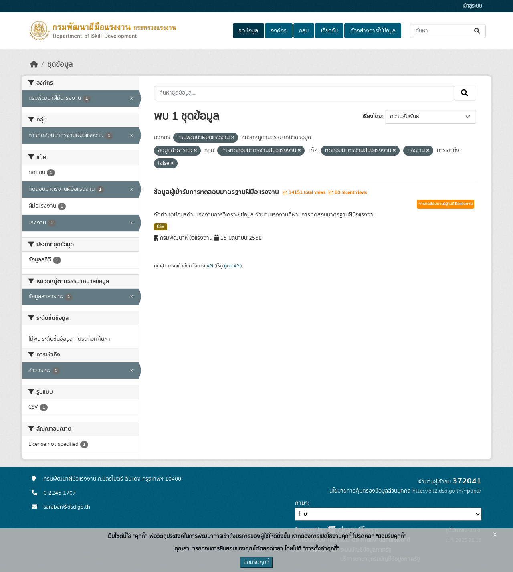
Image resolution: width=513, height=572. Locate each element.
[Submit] (477, 31)
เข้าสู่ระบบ (472, 6)
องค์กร (279, 31)
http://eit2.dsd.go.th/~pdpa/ (446, 491)
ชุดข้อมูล (248, 31)
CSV (160, 227)
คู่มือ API (232, 265)
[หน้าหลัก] (34, 64)
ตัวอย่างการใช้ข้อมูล (373, 31)
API (209, 265)
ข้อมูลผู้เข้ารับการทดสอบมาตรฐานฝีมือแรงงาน (217, 192)
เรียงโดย (372, 117)
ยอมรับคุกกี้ (256, 562)
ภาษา (301, 503)
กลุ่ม (304, 31)
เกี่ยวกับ (329, 31)
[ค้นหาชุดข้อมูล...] (448, 31)
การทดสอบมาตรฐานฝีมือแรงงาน (445, 204)
